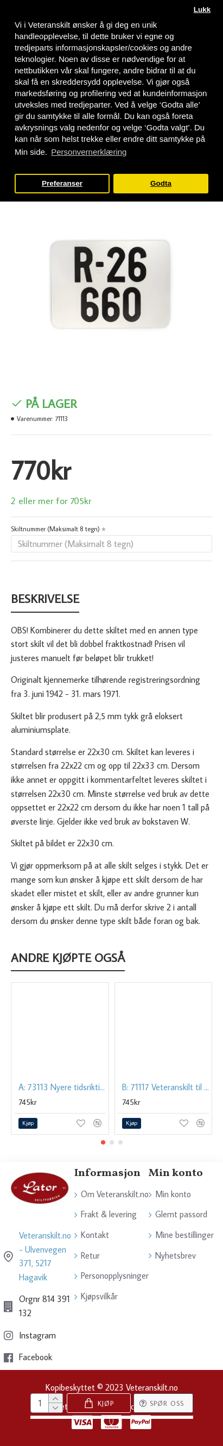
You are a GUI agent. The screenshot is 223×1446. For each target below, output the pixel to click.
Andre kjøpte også (68, 957)
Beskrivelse (45, 598)
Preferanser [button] (62, 183)
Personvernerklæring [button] (88, 151)
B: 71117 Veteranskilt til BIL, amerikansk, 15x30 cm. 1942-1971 (165, 1087)
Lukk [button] (202, 9)
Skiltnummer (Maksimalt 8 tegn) (55, 529)
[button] (103, 1142)
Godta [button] (160, 183)
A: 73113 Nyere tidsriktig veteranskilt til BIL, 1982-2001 (62, 1087)
